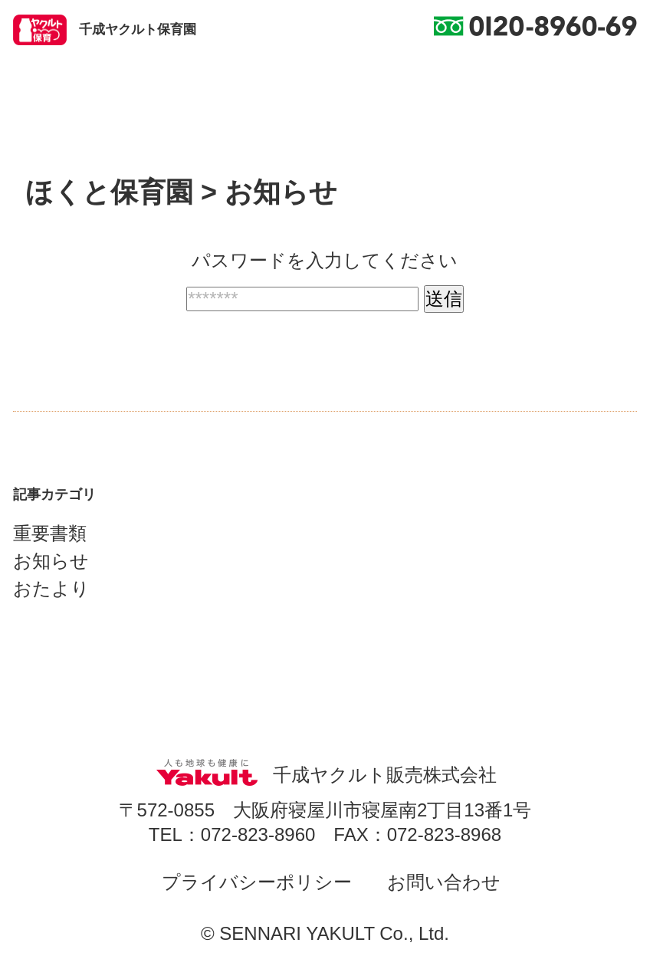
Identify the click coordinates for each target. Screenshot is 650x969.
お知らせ (51, 560)
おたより (51, 588)
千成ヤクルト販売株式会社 (325, 774)
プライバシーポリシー (257, 882)
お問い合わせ (444, 882)
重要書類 (50, 533)
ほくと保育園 (109, 192)
